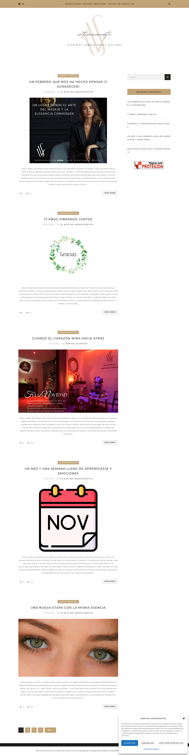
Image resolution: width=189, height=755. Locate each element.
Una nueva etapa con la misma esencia (68, 607)
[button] (183, 718)
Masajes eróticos (68, 76)
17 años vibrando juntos (68, 219)
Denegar (148, 743)
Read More (110, 193)
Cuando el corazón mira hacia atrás (68, 338)
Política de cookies (151, 749)
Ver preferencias (171, 743)
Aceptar (129, 743)
